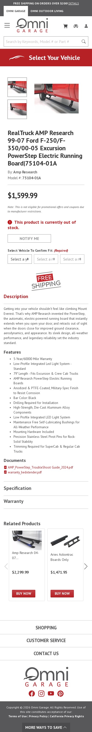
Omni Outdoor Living (46, 11)
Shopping (46, 628)
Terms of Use (17, 716)
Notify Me (29, 238)
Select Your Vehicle (54, 58)
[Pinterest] (60, 694)
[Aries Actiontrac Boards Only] (65, 565)
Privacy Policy (38, 716)
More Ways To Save (46, 727)
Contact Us (46, 653)
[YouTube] (51, 694)
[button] (46, 297)
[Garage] (76, 25)
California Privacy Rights (67, 716)
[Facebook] (32, 694)
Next (85, 566)
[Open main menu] (7, 27)
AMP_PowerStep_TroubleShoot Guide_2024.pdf (38, 467)
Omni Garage (16, 11)
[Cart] (65, 25)
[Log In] (86, 25)
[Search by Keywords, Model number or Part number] (43, 41)
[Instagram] (41, 694)
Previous (7, 566)
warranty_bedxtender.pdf (23, 472)
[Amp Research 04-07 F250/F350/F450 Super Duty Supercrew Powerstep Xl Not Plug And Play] (27, 565)
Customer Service (46, 640)
